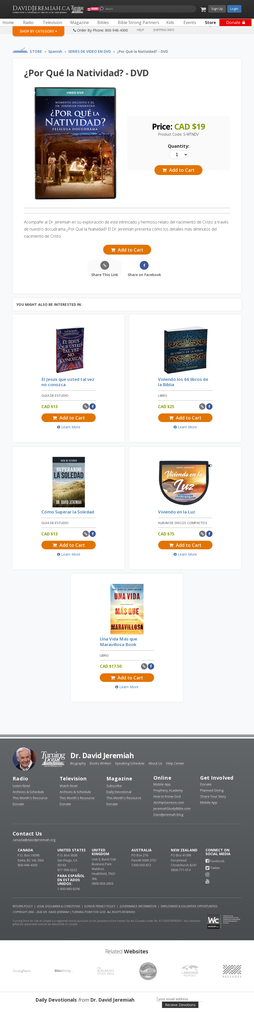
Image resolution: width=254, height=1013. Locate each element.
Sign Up (217, 8)
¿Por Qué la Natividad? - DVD (142, 51)
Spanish (55, 51)
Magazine (119, 778)
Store (36, 51)
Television (73, 778)
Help (140, 30)
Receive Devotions (180, 1004)
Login (234, 8)
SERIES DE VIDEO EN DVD (89, 51)
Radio (20, 778)
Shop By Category (38, 31)
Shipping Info (163, 30)
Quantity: (178, 146)
